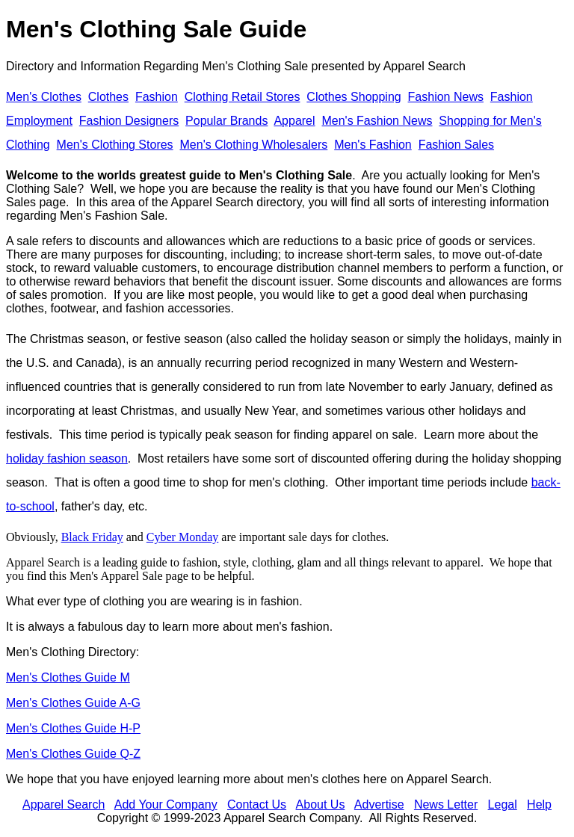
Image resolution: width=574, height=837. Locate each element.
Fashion (156, 96)
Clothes (108, 96)
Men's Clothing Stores (115, 144)
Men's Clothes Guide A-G (73, 703)
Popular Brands (226, 120)
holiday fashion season (67, 458)
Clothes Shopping (353, 96)
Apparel (294, 120)
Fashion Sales (456, 144)
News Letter (446, 804)
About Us (320, 804)
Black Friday (92, 537)
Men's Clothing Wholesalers (254, 144)
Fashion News (446, 96)
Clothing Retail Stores (242, 96)
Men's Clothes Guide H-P (73, 728)
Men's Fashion (373, 144)
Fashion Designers (129, 120)
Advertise (379, 804)
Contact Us (256, 804)
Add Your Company (165, 804)
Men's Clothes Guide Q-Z (73, 753)
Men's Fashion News (376, 120)
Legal (502, 804)
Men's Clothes (43, 96)
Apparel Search (424, 66)
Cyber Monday (182, 537)
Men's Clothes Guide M (68, 677)
